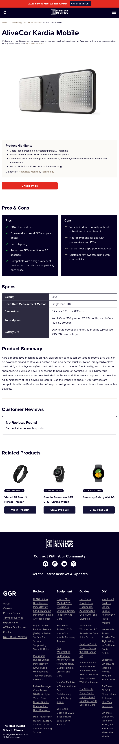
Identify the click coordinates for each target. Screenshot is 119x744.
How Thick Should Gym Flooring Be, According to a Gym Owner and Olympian (88, 608)
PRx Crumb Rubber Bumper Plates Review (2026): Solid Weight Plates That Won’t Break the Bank (42, 667)
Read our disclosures (35, 43)
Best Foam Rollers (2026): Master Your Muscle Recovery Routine (66, 633)
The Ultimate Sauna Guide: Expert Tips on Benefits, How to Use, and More (88, 696)
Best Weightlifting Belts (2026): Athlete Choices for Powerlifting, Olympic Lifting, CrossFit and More (65, 661)
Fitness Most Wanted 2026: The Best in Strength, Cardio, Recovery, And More (66, 608)
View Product (20, 510)
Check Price (30, 186)
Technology (17, 22)
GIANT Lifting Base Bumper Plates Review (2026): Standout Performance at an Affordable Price (43, 608)
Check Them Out (80, 3)
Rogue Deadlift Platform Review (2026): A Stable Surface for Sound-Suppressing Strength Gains (42, 637)
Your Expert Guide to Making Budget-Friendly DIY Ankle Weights (108, 610)
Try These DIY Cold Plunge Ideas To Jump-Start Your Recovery (109, 696)
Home (4, 22)
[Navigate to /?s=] (5, 12)
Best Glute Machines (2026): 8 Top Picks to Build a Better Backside (66, 716)
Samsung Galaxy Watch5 (99, 497)
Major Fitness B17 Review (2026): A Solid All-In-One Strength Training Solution (42, 724)
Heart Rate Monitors (33, 22)
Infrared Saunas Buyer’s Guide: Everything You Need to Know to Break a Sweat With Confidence (88, 672)
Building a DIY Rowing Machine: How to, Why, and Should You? (108, 669)
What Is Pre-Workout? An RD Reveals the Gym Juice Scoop (88, 631)
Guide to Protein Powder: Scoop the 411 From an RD (88, 650)
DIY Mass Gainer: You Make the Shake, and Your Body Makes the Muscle (108, 724)
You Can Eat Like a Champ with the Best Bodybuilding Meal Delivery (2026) (66, 692)
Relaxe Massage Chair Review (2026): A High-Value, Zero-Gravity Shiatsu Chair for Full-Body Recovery (42, 698)
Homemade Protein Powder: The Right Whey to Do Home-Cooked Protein (108, 641)
